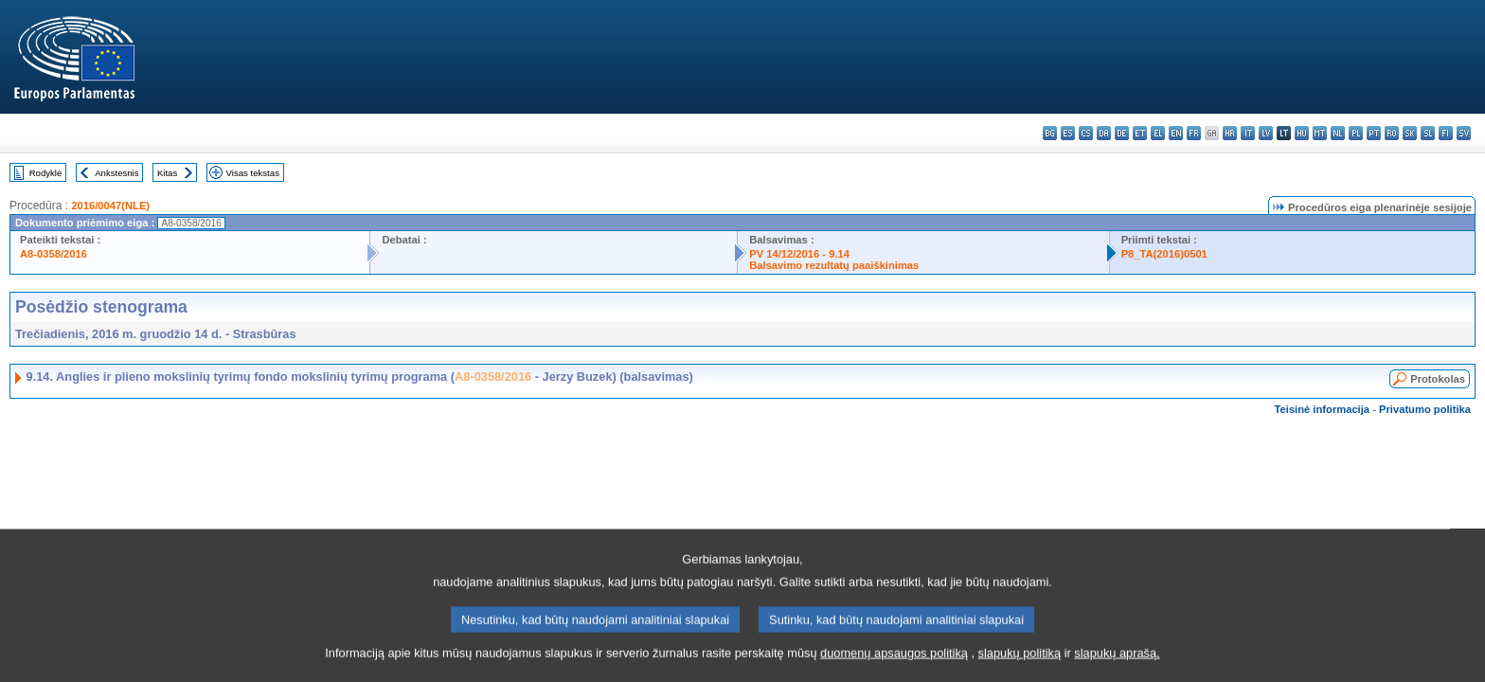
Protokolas (1437, 379)
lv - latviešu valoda (1266, 133)
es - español (1068, 133)
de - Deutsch (1122, 133)
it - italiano (1248, 133)
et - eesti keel (1140, 133)
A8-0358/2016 (53, 254)
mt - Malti (1320, 133)
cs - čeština (1086, 133)
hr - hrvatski (1230, 133)
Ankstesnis (116, 173)
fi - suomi (1446, 133)
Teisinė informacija (1322, 409)
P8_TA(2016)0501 (1164, 254)
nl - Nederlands (1338, 133)
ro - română (1392, 133)
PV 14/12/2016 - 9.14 (799, 254)
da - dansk (1104, 133)
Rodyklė (46, 173)
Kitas (167, 173)
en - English (1176, 133)
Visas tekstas (252, 173)
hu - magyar (1302, 133)
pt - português (1374, 133)
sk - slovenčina (1410, 133)
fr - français (1194, 133)
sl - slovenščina (1428, 133)
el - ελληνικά (1158, 133)
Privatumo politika (1425, 409)
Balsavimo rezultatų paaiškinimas (834, 265)
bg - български (1050, 133)
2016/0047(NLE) (110, 205)
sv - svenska (1464, 133)
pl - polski (1356, 133)
